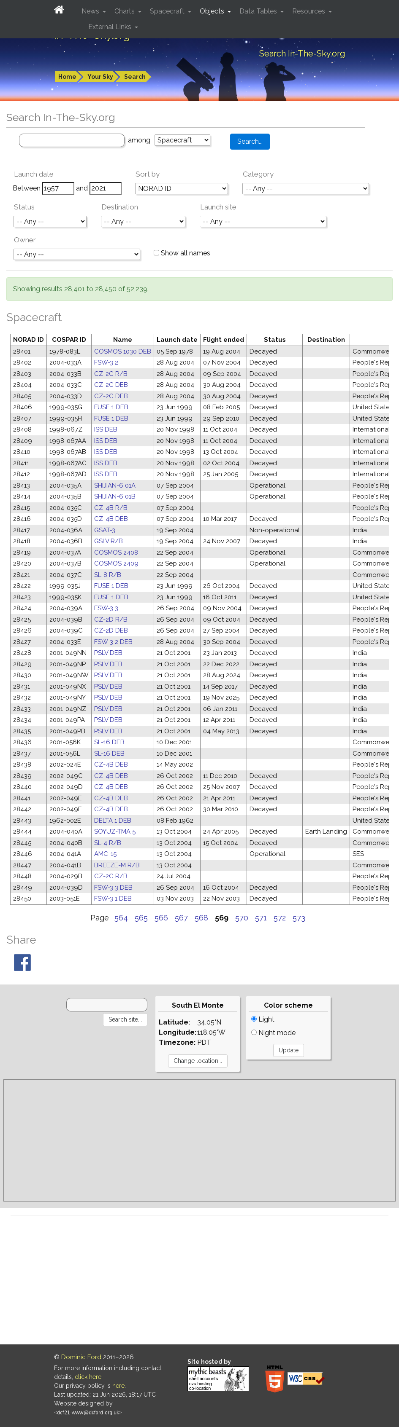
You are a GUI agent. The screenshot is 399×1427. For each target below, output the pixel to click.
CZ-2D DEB (111, 630)
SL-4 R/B (107, 843)
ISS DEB (105, 429)
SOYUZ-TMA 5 (115, 831)
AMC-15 (105, 854)
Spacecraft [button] (168, 11)
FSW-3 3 (106, 608)
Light (262, 1019)
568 (201, 917)
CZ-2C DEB (111, 385)
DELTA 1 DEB (112, 820)
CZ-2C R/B (111, 374)
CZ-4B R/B (111, 508)
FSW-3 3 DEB (113, 887)
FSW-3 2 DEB (113, 642)
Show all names (182, 253)
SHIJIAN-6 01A (115, 485)
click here (88, 1376)
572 (280, 917)
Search (135, 76)
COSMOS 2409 (116, 563)
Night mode (273, 1033)
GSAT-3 (104, 530)
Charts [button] (125, 11)
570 (241, 917)
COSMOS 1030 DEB (122, 351)
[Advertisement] (199, 1140)
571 (261, 917)
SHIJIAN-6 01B (115, 496)
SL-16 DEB (109, 742)
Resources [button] (309, 11)
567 (181, 917)
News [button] (91, 11)
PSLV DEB (108, 653)
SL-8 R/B (107, 575)
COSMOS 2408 (116, 552)
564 (121, 917)
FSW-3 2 (106, 362)
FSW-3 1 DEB (113, 898)
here (118, 1385)
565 (141, 917)
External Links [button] (110, 27)
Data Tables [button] (259, 11)
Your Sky (100, 76)
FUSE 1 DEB (111, 407)
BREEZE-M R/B (117, 865)
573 (299, 917)
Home (67, 76)
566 (161, 917)
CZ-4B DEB (111, 519)
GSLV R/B (108, 541)
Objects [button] (213, 11)
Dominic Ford (81, 1357)
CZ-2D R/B (111, 619)
